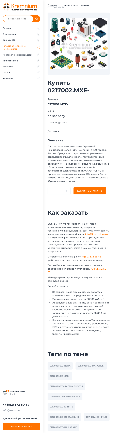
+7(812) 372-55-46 (91, 256)
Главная (52, 5)
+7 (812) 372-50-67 (16, 405)
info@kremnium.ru (14, 410)
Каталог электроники (76, 5)
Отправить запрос (21, 426)
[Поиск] (36, 18)
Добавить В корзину (89, 191)
